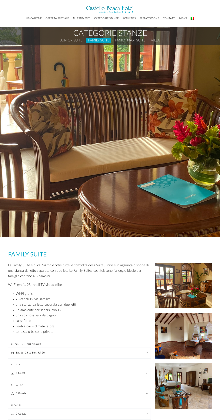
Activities (129, 18)
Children (17, 385)
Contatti (169, 18)
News (183, 18)
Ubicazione (34, 18)
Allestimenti (81, 18)
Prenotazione (149, 18)
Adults (15, 365)
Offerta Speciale (57, 18)
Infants (16, 405)
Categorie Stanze (106, 18)
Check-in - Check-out (26, 344)
